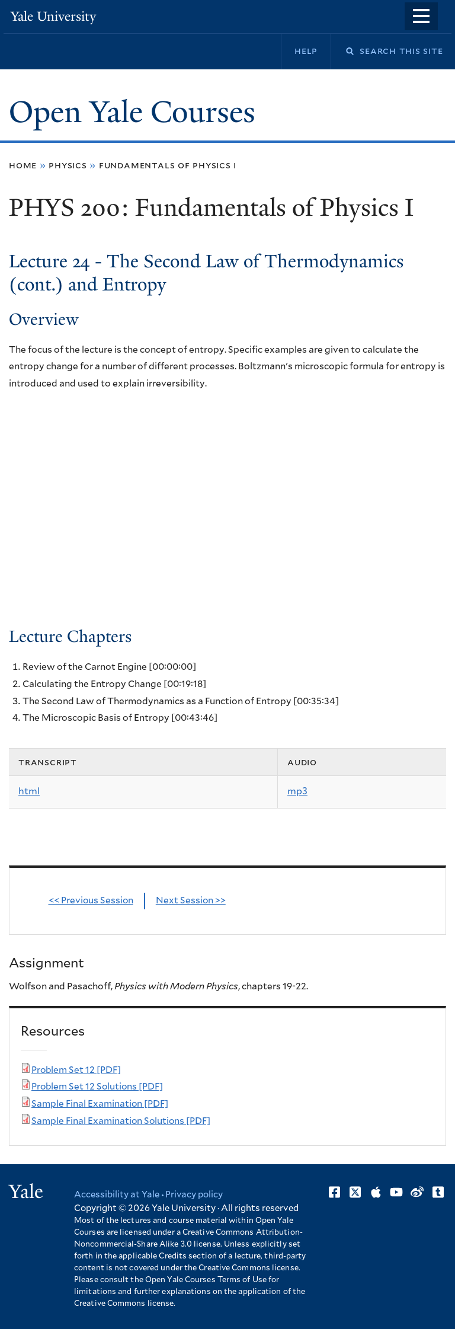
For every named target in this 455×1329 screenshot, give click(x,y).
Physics (68, 165)
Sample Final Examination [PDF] (99, 1104)
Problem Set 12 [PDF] (76, 1070)
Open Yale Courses (132, 112)
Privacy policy (194, 1194)
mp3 (297, 791)
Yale (26, 1191)
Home (23, 165)
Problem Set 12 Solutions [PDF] (97, 1086)
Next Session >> (191, 900)
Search (342, 51)
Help (306, 51)
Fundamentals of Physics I (167, 165)
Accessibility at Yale (116, 1194)
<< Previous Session (91, 900)
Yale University (53, 16)
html (29, 791)
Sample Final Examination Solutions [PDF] (120, 1121)
